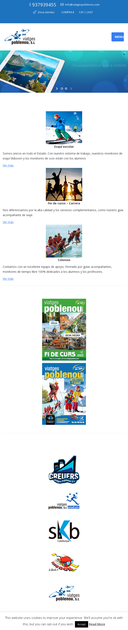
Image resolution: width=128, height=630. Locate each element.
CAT (81, 12)
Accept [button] (81, 624)
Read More (97, 624)
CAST (90, 12)
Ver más (8, 165)
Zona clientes (46, 12)
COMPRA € (67, 12)
